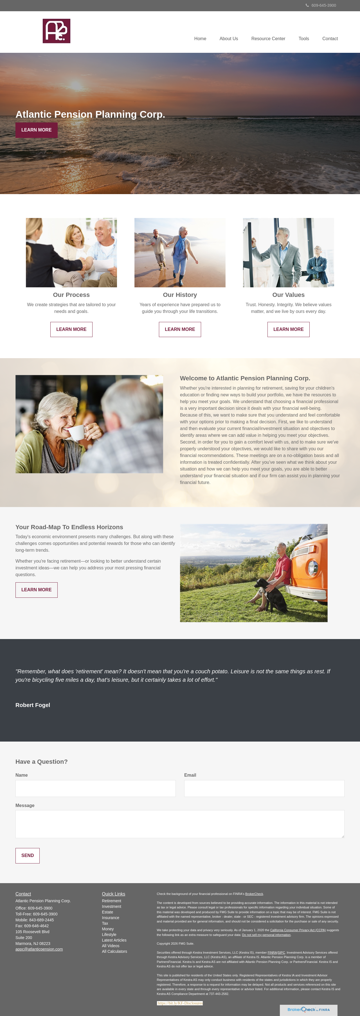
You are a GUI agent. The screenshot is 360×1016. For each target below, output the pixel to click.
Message (25, 805)
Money (108, 929)
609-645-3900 (321, 5)
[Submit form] (27, 855)
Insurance (110, 917)
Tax (105, 923)
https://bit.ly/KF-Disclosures (180, 1003)
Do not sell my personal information (266, 935)
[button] (226, 32)
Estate (107, 912)
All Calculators (114, 951)
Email (190, 775)
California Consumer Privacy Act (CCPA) (298, 930)
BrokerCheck (254, 893)
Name (21, 775)
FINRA (272, 952)
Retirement (111, 901)
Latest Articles (114, 940)
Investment (111, 906)
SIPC (281, 952)
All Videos (111, 946)
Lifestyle (109, 934)
